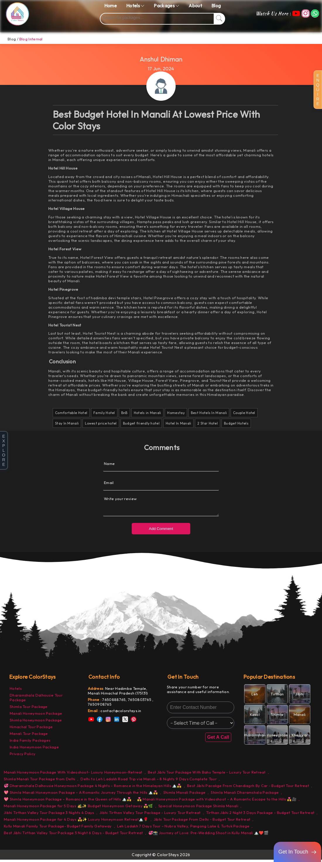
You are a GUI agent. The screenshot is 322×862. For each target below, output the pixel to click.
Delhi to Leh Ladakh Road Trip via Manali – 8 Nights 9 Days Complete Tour (148, 781)
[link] (121, 713)
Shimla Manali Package (184, 794)
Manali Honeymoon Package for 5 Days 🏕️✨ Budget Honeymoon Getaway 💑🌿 (78, 808)
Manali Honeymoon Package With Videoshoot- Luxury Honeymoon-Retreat (73, 774)
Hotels (16, 690)
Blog (216, 5)
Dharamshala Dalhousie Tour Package (36, 699)
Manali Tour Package (29, 735)
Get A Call (218, 739)
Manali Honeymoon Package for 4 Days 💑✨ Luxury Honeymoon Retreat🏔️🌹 (76, 821)
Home (110, 5)
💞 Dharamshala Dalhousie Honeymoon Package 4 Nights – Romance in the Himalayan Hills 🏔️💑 (93, 788)
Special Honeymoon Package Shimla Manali (198, 808)
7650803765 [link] (140, 701)
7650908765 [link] (100, 706)
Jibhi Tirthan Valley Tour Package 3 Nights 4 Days (49, 815)
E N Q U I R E (317, 89)
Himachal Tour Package (31, 729)
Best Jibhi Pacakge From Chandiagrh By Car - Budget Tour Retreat (248, 788)
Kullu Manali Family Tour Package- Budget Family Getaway (58, 828)
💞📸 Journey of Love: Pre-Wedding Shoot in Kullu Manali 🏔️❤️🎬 (208, 835)
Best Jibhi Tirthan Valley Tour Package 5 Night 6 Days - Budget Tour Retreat (73, 835)
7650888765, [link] (115, 701)
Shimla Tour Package (29, 709)
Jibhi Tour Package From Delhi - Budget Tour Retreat (202, 821)
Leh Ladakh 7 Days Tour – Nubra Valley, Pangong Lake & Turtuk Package (183, 828)
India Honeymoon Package (34, 749)
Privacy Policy (22, 756)
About (195, 5)
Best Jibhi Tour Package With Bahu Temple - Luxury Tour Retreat (207, 774)
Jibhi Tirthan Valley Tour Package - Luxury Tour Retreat (150, 815)
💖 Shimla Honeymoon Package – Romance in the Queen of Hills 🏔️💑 (67, 801)
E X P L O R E (3, 450)
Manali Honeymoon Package (36, 715)
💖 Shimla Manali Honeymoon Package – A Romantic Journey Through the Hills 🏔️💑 (81, 794)
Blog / (13, 39)
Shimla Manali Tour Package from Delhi (39, 781)
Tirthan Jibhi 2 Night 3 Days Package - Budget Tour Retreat (260, 815)
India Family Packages (30, 742)
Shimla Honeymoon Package (36, 722)
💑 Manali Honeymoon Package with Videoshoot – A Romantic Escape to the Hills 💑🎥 (217, 801)
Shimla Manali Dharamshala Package (245, 794)
